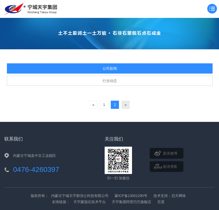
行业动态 (110, 81)
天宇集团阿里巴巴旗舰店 (131, 202)
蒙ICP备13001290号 (131, 196)
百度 (161, 202)
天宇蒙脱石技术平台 (89, 202)
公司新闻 (110, 68)
